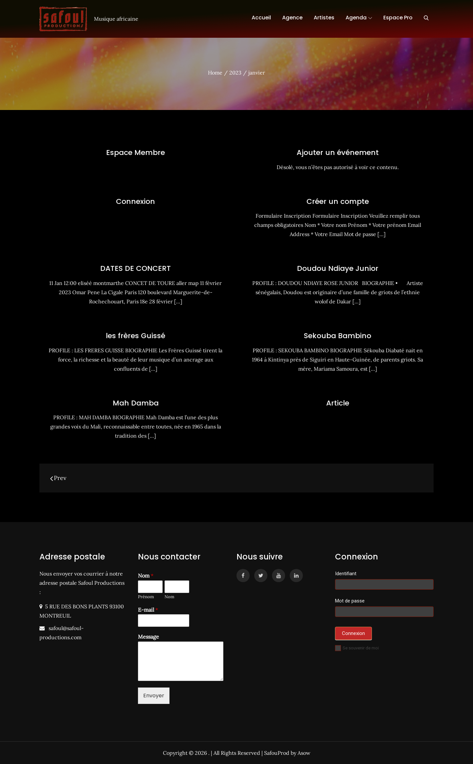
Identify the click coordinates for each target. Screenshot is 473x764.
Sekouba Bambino (337, 336)
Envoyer (153, 695)
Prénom (146, 597)
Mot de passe (350, 601)
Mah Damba (136, 403)
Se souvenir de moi (357, 647)
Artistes (324, 17)
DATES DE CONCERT (135, 268)
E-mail (148, 609)
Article (337, 403)
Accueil (261, 17)
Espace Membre (135, 152)
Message (148, 636)
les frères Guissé (135, 336)
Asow (304, 753)
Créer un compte (337, 201)
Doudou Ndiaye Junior (337, 268)
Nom (145, 575)
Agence (292, 17)
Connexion (135, 201)
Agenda (359, 17)
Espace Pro (398, 17)
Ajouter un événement (338, 152)
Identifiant (345, 574)
